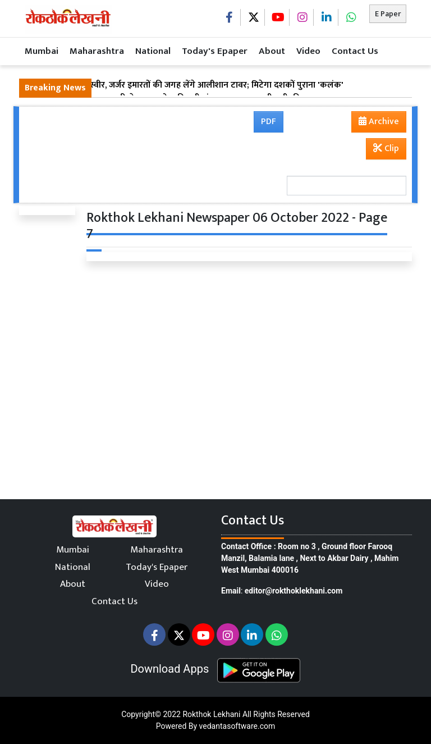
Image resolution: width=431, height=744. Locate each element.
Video (308, 51)
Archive (375, 123)
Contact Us (355, 51)
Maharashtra (97, 51)
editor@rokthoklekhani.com (294, 590)
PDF (268, 121)
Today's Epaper (214, 51)
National (153, 51)
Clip (386, 148)
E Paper (388, 13)
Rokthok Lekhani (211, 714)
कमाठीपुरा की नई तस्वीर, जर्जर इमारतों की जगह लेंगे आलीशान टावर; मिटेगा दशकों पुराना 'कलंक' (184, 85)
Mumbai (41, 51)
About (272, 51)
